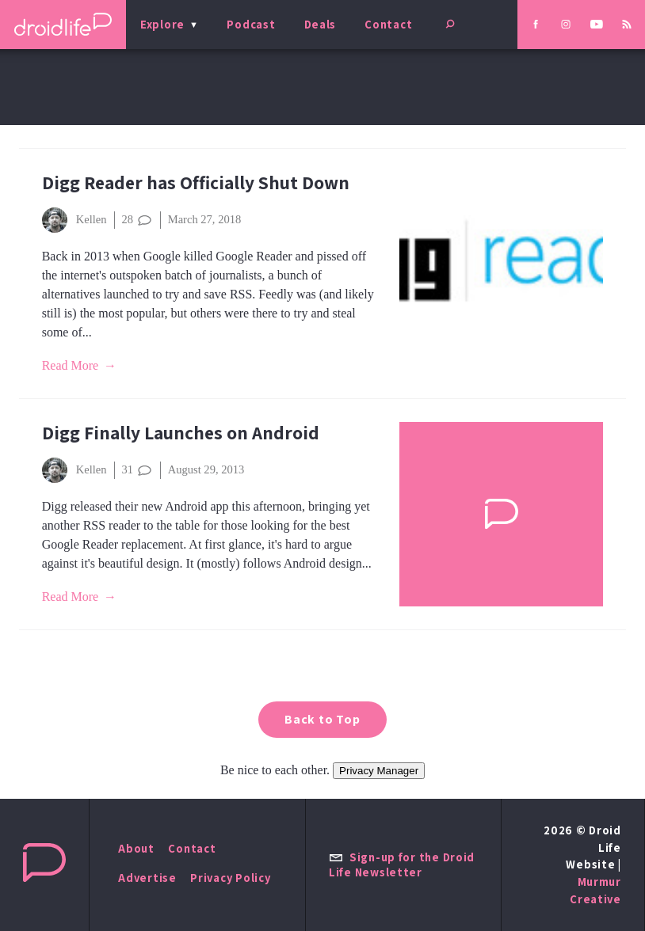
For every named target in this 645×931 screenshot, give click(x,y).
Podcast (251, 24)
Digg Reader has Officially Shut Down (195, 182)
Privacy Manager (378, 771)
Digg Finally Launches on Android (180, 432)
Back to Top (322, 719)
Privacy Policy (230, 877)
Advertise (147, 877)
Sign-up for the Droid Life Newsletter (402, 864)
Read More (70, 365)
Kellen (74, 220)
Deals (320, 24)
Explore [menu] (162, 24)
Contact (388, 24)
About (136, 848)
